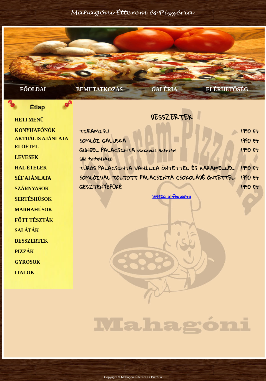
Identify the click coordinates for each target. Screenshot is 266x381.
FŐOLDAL (33, 89)
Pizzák (24, 251)
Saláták (27, 230)
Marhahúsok (33, 209)
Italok (24, 272)
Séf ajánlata (33, 178)
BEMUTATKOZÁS (99, 89)
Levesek (26, 157)
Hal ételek (31, 168)
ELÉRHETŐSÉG (227, 89)
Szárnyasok (32, 188)
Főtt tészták (34, 220)
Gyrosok (27, 262)
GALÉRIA (164, 89)
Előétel (27, 146)
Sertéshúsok (33, 199)
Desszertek (31, 241)
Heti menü (29, 120)
